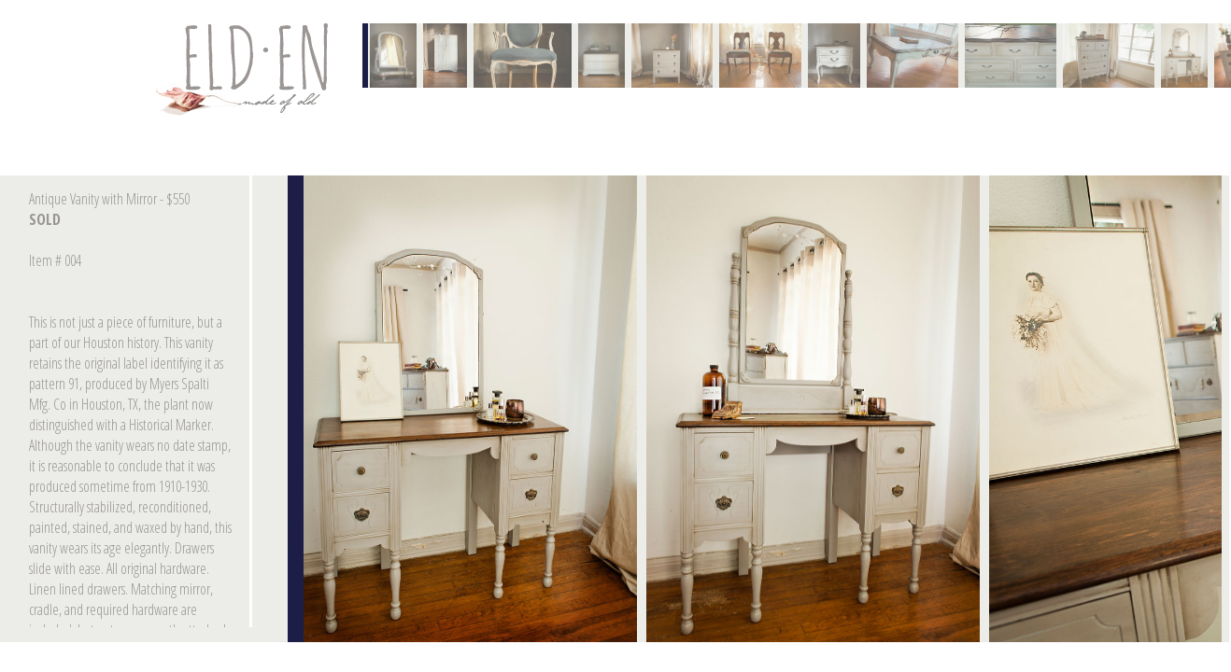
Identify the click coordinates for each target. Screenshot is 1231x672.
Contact (245, 69)
